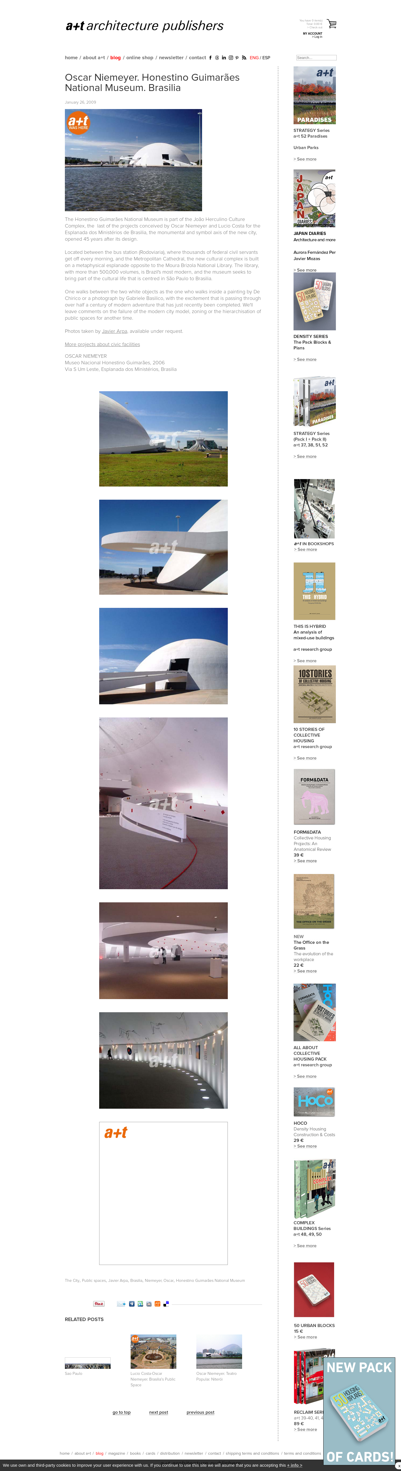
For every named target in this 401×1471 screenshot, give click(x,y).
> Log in (317, 36)
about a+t (94, 57)
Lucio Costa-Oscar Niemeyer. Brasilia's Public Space (153, 1379)
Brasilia (136, 1281)
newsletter (171, 57)
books (135, 1454)
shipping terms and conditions (252, 1454)
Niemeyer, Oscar (159, 1281)
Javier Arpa (114, 331)
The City (72, 1281)
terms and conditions (302, 1454)
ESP (266, 58)
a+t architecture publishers (152, 26)
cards (150, 1454)
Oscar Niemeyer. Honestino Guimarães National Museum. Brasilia (152, 83)
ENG (254, 58)
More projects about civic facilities (102, 344)
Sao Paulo (73, 1374)
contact (197, 57)
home (71, 57)
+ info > (294, 1465)
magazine (116, 1454)
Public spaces (94, 1281)
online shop (139, 57)
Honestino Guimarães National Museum (210, 1281)
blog (115, 57)
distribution (170, 1454)
